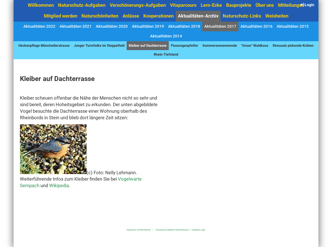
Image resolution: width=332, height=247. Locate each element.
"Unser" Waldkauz (254, 46)
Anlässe (131, 16)
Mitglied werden (60, 16)
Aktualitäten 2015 (293, 26)
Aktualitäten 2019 (148, 26)
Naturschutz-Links (242, 16)
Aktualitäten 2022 (39, 26)
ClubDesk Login (198, 230)
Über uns (265, 5)
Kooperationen (158, 16)
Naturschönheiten (100, 16)
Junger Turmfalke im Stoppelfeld (99, 46)
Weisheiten (276, 16)
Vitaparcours (183, 5)
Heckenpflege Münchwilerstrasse (44, 46)
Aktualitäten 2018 (184, 26)
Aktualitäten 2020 (112, 26)
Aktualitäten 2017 (220, 26)
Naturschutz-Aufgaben (81, 5)
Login (307, 4)
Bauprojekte (238, 5)
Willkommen (41, 5)
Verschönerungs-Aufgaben (138, 5)
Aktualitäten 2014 (166, 36)
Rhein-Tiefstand (166, 54)
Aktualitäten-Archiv (198, 16)
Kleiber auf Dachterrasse (148, 46)
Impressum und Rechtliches (139, 230)
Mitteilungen (291, 5)
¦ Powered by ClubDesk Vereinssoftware (170, 230)
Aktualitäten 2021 (75, 26)
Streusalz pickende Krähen (293, 46)
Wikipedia (59, 185)
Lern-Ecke (211, 5)
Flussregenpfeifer (184, 46)
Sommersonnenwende (219, 46)
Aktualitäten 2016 (257, 26)
